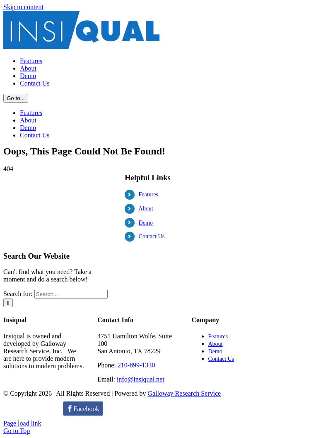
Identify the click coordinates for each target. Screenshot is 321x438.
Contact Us (152, 365)
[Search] (8, 431)
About (146, 337)
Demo (146, 351)
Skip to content (23, 6)
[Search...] (71, 422)
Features (148, 323)
